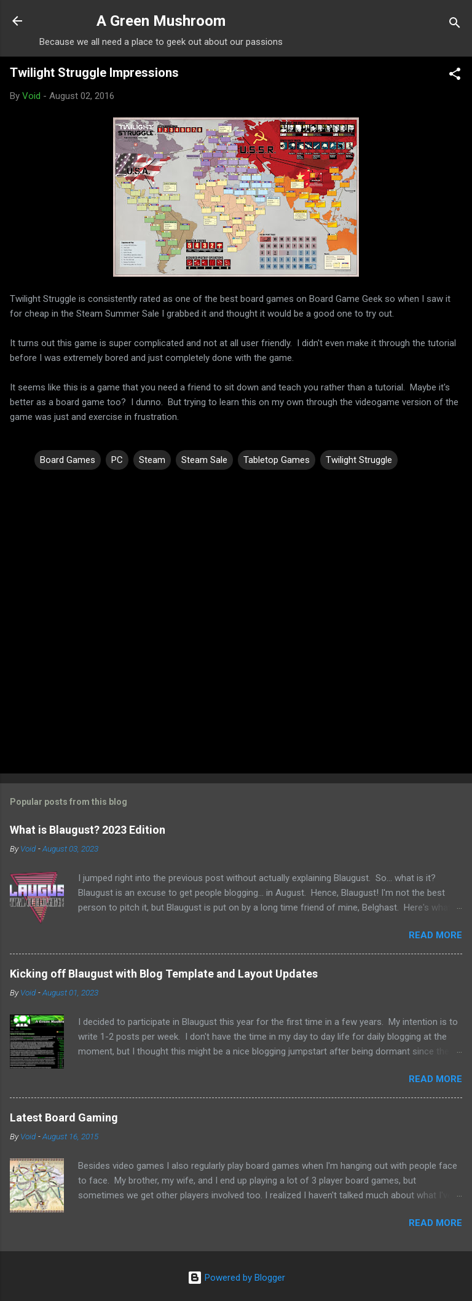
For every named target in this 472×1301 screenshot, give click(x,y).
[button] (454, 75)
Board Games (67, 459)
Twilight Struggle (359, 459)
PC (117, 459)
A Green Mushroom (161, 21)
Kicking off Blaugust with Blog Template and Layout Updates (164, 973)
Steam (152, 459)
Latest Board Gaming (64, 1117)
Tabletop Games (276, 459)
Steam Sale (204, 459)
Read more (435, 935)
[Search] (454, 25)
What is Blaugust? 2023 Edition (87, 829)
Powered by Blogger (236, 1277)
